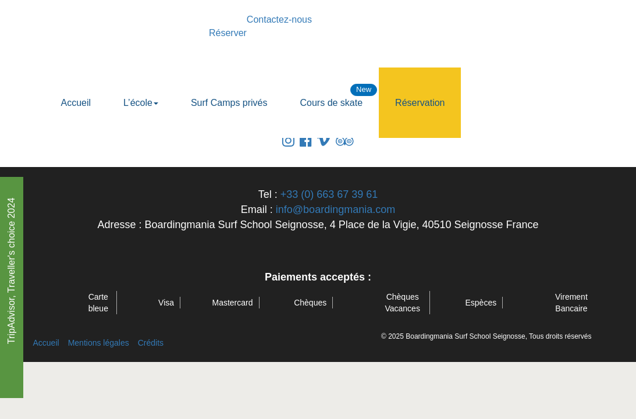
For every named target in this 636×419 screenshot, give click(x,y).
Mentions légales (98, 342)
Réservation (420, 103)
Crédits (151, 342)
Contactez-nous (279, 19)
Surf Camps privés (229, 103)
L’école (140, 103)
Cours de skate (331, 103)
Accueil (76, 103)
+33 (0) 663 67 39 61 (329, 194)
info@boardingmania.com (335, 209)
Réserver (228, 33)
